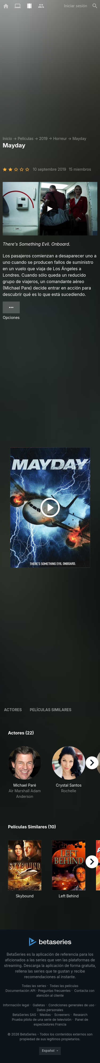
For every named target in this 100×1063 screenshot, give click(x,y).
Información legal (16, 1005)
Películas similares (50, 709)
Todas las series (34, 986)
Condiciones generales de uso (71, 1005)
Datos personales (50, 1010)
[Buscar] (95, 6)
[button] (24, 772)
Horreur (60, 138)
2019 (43, 138)
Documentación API (20, 991)
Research (80, 1015)
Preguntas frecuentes (54, 991)
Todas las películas (64, 986)
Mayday (79, 138)
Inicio (7, 138)
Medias (45, 1015)
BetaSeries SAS (24, 1015)
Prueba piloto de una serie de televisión (41, 1020)
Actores (13, 709)
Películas (25, 138)
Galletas (39, 1005)
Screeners (62, 1015)
